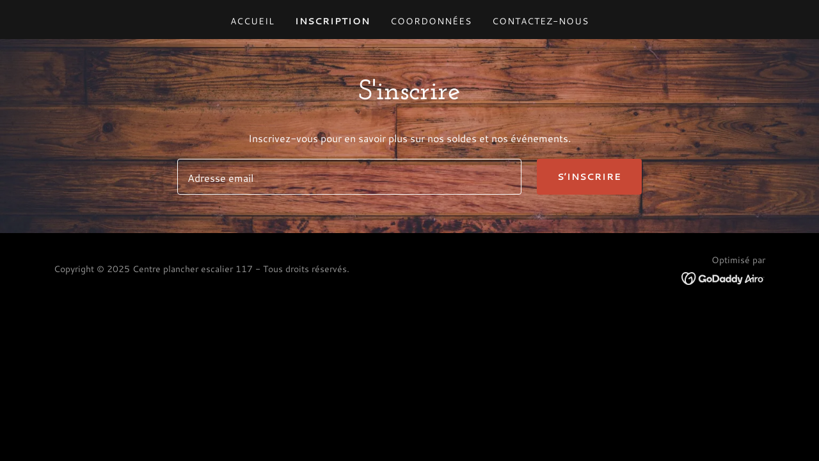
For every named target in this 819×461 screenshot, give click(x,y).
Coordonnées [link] (431, 21)
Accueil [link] (252, 21)
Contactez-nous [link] (540, 21)
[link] (723, 277)
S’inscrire (589, 176)
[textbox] (349, 177)
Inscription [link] (332, 21)
